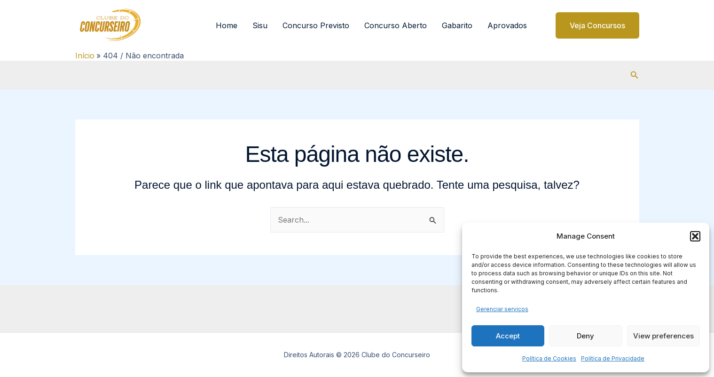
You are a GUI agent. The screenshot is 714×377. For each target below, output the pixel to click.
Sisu (259, 25)
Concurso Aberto (395, 25)
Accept (508, 335)
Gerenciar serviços (502, 309)
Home (226, 25)
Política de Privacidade (612, 358)
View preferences (663, 335)
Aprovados (507, 25)
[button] (695, 236)
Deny (585, 335)
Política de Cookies (549, 358)
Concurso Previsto (315, 25)
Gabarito (457, 25)
